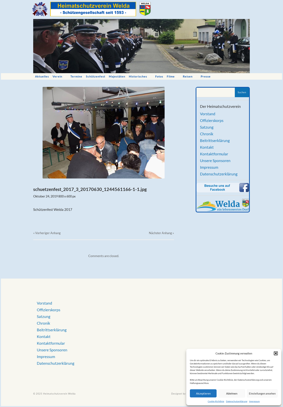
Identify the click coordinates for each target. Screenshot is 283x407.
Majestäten (117, 76)
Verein (57, 76)
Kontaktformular (214, 154)
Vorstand (207, 113)
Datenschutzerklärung (236, 401)
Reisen (188, 76)
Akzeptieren (203, 393)
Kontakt (207, 147)
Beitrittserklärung (215, 140)
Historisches (138, 76)
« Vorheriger (47, 233)
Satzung (207, 127)
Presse (206, 76)
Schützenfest (95, 76)
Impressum (254, 401)
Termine (76, 76)
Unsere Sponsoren (215, 160)
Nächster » (161, 233)
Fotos (159, 76)
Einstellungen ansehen (262, 393)
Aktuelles (42, 76)
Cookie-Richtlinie (216, 401)
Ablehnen (231, 393)
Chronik (206, 134)
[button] (276, 353)
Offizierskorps (211, 120)
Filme (171, 76)
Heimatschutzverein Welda (59, 393)
